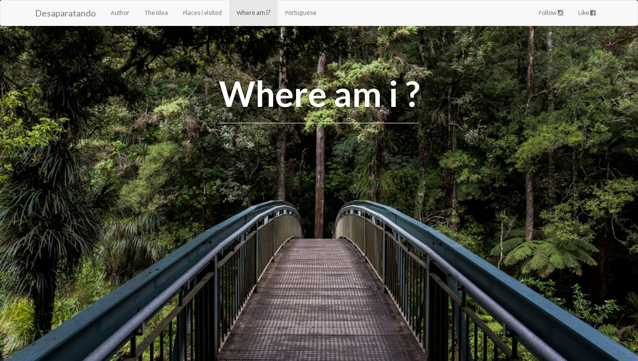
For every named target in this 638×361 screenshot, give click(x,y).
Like (587, 12)
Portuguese (301, 12)
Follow (551, 12)
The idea (156, 12)
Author (120, 12)
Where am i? (253, 12)
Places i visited (202, 12)
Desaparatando (65, 12)
